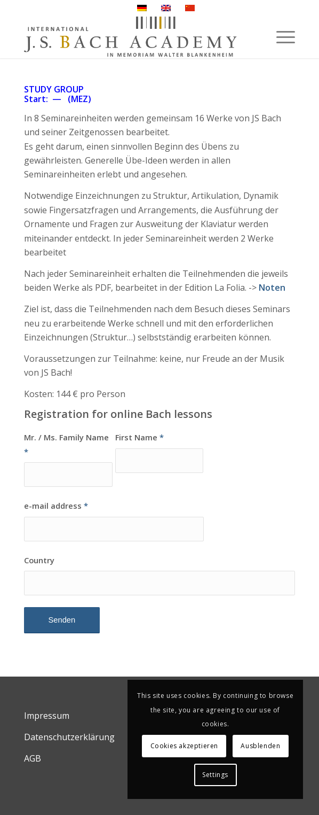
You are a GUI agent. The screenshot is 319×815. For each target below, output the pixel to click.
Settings (215, 774)
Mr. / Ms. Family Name (66, 444)
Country (39, 560)
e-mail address (56, 505)
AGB (32, 758)
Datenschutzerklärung (69, 737)
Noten (272, 287)
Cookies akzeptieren (184, 745)
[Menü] (280, 36)
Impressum (46, 715)
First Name (139, 437)
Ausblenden (260, 745)
